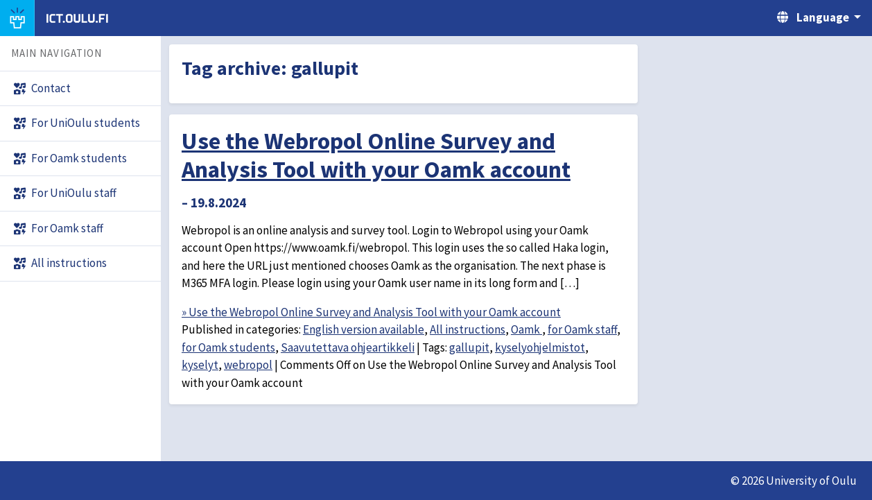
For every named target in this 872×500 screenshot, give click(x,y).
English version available (363, 329)
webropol (248, 364)
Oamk (526, 329)
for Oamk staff (582, 329)
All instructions (467, 329)
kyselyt (200, 364)
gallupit (469, 347)
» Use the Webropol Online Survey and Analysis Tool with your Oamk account (371, 312)
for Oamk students (228, 347)
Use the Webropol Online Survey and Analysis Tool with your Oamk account (376, 155)
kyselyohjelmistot (540, 347)
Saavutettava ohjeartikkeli (348, 347)
